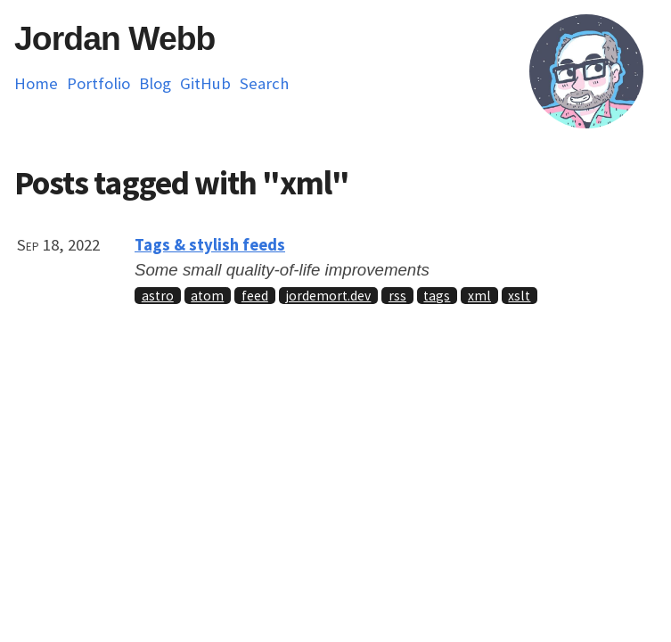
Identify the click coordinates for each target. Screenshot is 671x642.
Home (36, 83)
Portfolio (98, 83)
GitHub (205, 83)
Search (264, 83)
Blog (155, 83)
